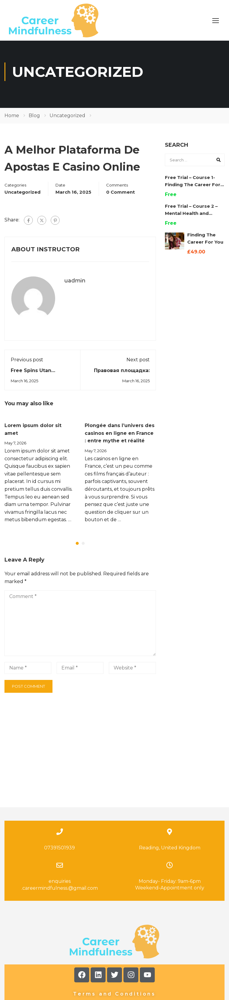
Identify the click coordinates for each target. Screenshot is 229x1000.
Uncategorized (67, 120)
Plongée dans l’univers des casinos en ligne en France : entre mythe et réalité (119, 438)
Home (11, 120)
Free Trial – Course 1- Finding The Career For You (192, 190)
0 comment (120, 197)
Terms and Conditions (114, 943)
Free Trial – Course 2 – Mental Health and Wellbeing (191, 218)
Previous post (27, 365)
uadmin (75, 285)
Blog (34, 120)
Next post (138, 365)
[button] (77, 548)
